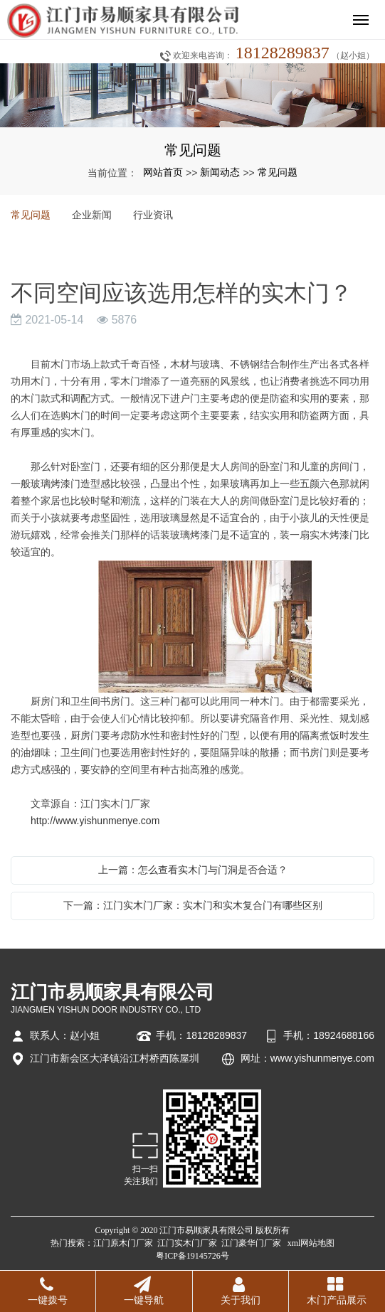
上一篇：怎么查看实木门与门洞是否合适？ (193, 869)
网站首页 (163, 172)
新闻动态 (220, 172)
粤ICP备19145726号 (192, 1256)
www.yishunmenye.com (322, 1058)
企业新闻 (92, 214)
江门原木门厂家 (123, 1243)
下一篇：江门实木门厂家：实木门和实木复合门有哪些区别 (192, 905)
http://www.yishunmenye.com (95, 820)
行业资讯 (153, 214)
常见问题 (277, 172)
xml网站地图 (311, 1243)
